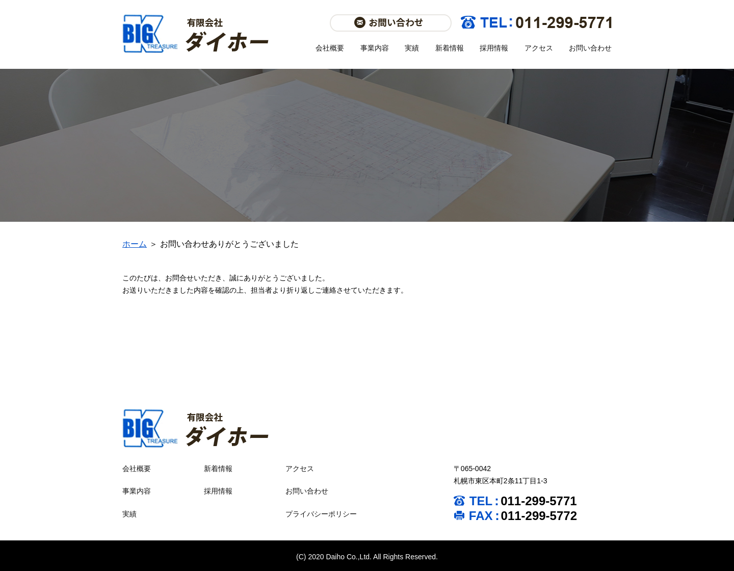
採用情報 (494, 48)
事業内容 (374, 48)
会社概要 (330, 48)
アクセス (539, 48)
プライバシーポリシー (321, 514)
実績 (412, 48)
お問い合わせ (590, 48)
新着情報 (449, 48)
